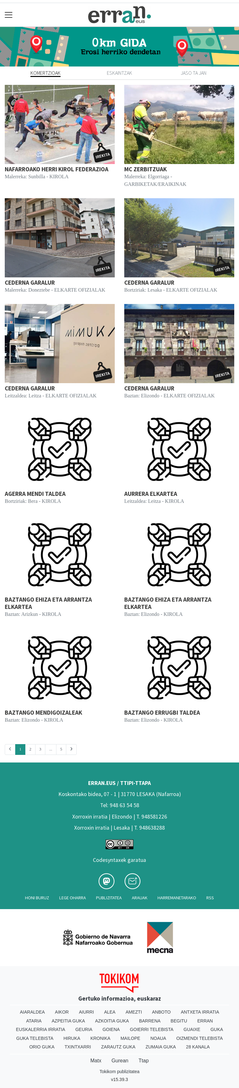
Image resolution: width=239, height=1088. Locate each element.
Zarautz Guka (118, 1046)
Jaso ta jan (193, 73)
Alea (109, 1012)
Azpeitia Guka (68, 1020)
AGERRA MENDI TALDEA (35, 493)
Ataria (34, 1020)
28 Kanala (198, 1046)
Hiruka (71, 1038)
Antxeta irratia (200, 1012)
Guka (216, 1029)
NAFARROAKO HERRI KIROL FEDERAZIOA (56, 169)
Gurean (120, 1060)
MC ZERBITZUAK (145, 169)
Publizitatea (109, 898)
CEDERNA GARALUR (30, 282)
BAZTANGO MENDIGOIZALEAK (43, 712)
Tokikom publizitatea (119, 1071)
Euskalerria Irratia (40, 1029)
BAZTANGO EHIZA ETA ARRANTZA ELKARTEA (48, 603)
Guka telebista (34, 1038)
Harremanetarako (177, 898)
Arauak (139, 898)
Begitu (179, 1020)
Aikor (62, 1012)
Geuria (84, 1029)
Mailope (130, 1038)
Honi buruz (37, 898)
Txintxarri (78, 1046)
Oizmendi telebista (199, 1038)
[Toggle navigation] (9, 14)
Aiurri (86, 1012)
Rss (210, 898)
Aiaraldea (32, 1012)
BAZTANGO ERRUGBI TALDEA (162, 712)
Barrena (150, 1020)
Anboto (161, 1012)
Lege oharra (72, 898)
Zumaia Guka (160, 1046)
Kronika (100, 1038)
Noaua (158, 1038)
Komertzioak (45, 73)
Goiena (111, 1029)
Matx (95, 1060)
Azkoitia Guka (112, 1020)
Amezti (134, 1012)
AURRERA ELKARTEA (150, 493)
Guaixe (192, 1029)
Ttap (144, 1060)
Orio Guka (41, 1046)
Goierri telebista (151, 1029)
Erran (205, 1020)
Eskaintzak (119, 73)
